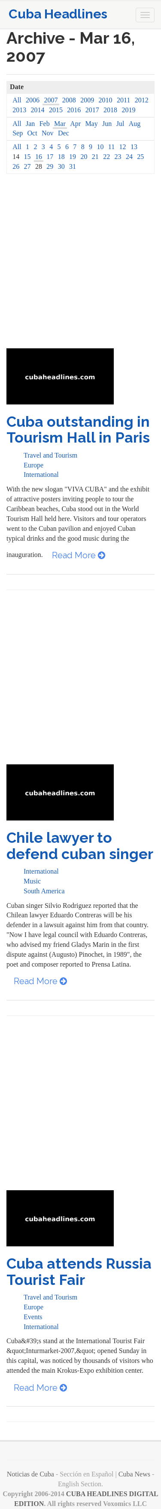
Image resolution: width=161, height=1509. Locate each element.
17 (49, 156)
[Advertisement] (80, 263)
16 (38, 156)
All (16, 100)
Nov (48, 133)
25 (140, 156)
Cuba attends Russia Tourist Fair (79, 1271)
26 (15, 166)
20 (83, 156)
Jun (107, 123)
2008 (69, 100)
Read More (78, 555)
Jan (30, 123)
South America (44, 891)
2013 (19, 110)
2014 (38, 110)
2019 (128, 110)
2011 (123, 100)
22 (106, 156)
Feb (44, 123)
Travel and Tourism (50, 455)
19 (72, 156)
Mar (60, 123)
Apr (75, 123)
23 (118, 156)
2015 (56, 110)
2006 (32, 100)
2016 (74, 110)
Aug (135, 123)
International (41, 474)
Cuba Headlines (58, 13)
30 (61, 166)
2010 (105, 100)
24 (129, 156)
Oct (32, 133)
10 (100, 146)
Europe (33, 465)
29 (49, 166)
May (91, 123)
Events (33, 1316)
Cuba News (134, 1474)
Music (32, 881)
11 (111, 146)
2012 (142, 100)
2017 (92, 110)
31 (72, 166)
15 (27, 156)
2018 (110, 110)
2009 (87, 100)
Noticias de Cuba (30, 1474)
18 (61, 156)
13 (134, 146)
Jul (120, 123)
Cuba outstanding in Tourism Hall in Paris (78, 429)
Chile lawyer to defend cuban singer (79, 845)
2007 (51, 100)
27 (27, 166)
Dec (63, 133)
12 (122, 146)
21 (95, 156)
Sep (17, 133)
